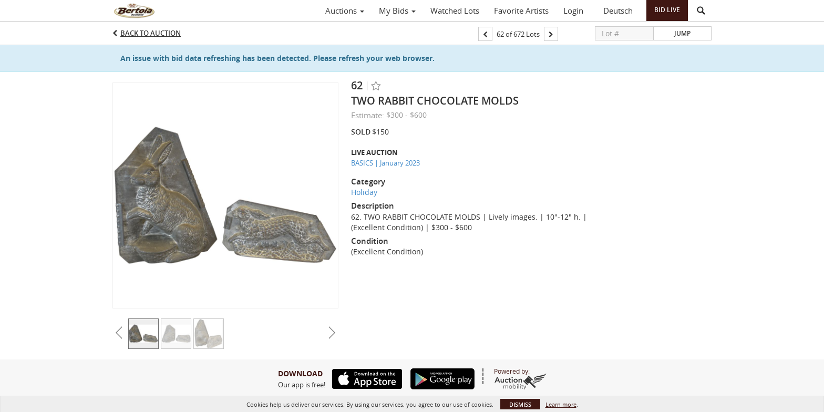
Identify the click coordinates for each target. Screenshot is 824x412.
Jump (682, 33)
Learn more (560, 404)
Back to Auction (150, 33)
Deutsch (618, 10)
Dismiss (520, 404)
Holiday (364, 192)
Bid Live (667, 9)
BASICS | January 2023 (385, 163)
